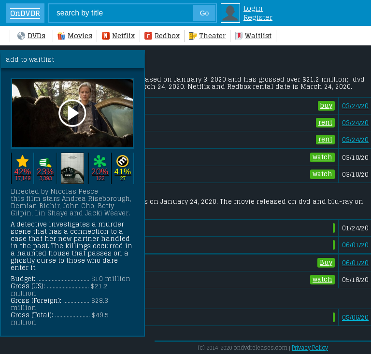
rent (325, 123)
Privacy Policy (310, 348)
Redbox (162, 35)
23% (45, 171)
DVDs (31, 35)
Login (253, 8)
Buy (326, 263)
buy (326, 106)
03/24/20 (355, 106)
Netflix (118, 35)
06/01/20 (355, 245)
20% (99, 171)
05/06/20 (355, 317)
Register (257, 17)
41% (122, 171)
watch (322, 157)
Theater (207, 35)
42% (22, 171)
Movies (74, 35)
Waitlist (253, 35)
